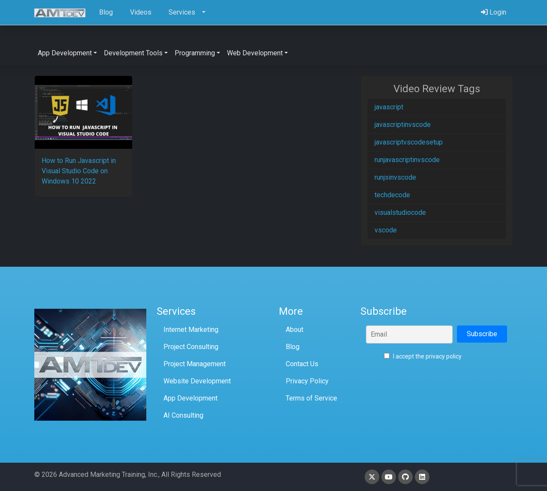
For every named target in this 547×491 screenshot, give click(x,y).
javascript (389, 107)
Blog (292, 347)
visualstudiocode (400, 212)
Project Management (194, 364)
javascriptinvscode (403, 124)
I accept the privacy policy (423, 356)
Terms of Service (311, 398)
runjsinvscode (395, 177)
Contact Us (302, 364)
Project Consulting (190, 347)
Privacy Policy (307, 381)
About (294, 329)
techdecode (392, 195)
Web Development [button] (255, 53)
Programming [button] (195, 53)
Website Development (197, 381)
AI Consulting (183, 415)
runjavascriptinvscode (407, 160)
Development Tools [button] (133, 53)
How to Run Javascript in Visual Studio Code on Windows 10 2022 (79, 171)
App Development (190, 398)
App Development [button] (65, 53)
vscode (386, 230)
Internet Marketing (190, 329)
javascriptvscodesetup (409, 142)
